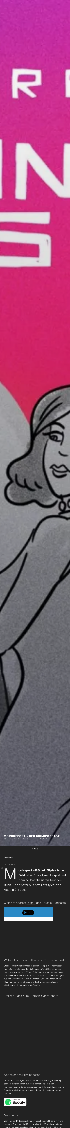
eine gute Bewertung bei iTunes (18, 1124)
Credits (36, 985)
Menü (35, 849)
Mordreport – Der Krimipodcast (32, 836)
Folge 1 (31, 902)
